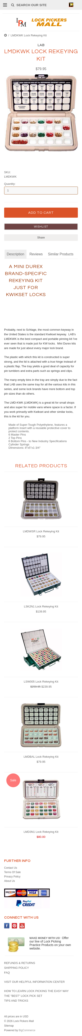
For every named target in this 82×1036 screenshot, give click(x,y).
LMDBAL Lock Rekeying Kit (41, 756)
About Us (9, 880)
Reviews (36, 254)
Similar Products (60, 254)
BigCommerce (27, 1030)
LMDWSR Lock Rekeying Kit (41, 531)
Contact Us (10, 867)
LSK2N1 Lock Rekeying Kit (41, 606)
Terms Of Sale (12, 872)
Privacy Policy (12, 876)
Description (15, 254)
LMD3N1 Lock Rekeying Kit (41, 831)
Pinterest (14, 925)
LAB (41, 45)
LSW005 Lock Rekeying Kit (41, 681)
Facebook (7, 925)
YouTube (22, 925)
